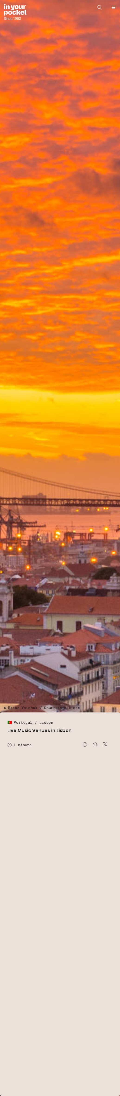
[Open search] (99, 7)
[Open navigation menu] (113, 7)
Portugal (23, 722)
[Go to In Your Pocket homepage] (15, 12)
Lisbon (46, 722)
